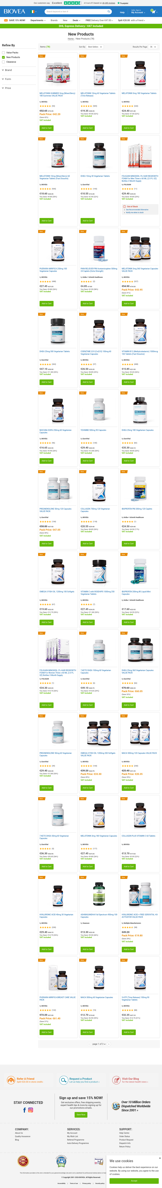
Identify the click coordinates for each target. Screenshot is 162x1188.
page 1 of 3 (99, 1044)
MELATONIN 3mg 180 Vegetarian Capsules (99, 836)
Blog (17, 1140)
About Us (19, 1133)
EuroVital (86, 185)
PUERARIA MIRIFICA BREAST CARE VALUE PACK (58, 998)
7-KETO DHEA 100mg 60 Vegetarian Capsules (96, 671)
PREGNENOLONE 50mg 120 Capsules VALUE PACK (55, 510)
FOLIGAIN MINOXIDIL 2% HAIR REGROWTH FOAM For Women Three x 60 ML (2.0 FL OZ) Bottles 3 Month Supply (58, 672)
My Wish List (72, 1136)
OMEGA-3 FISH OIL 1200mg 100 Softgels (57, 592)
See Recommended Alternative (137, 210)
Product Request (126, 1140)
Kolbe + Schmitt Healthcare (93, 277)
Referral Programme (75, 1140)
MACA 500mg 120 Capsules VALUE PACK (139, 753)
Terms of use (74, 1183)
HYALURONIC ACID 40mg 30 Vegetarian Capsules (56, 916)
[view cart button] (155, 12)
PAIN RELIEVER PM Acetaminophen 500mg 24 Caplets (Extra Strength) (99, 270)
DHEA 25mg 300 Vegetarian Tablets (55, 351)
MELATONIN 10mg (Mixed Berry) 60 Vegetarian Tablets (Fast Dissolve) (55, 177)
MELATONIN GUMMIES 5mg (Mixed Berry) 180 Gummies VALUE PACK (57, 94)
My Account (72, 1133)
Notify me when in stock (135, 212)
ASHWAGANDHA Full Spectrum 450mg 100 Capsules (99, 916)
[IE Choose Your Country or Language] (33, 11)
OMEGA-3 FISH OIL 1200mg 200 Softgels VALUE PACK (98, 754)
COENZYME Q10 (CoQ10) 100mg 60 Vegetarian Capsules (96, 352)
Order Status (124, 1136)
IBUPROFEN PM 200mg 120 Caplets (137, 509)
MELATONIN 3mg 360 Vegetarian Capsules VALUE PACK (140, 270)
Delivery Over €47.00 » (99, 20)
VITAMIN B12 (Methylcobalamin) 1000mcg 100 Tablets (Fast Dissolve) (140, 352)
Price (6, 88)
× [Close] (160, 1158)
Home (71, 38)
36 (153, 47)
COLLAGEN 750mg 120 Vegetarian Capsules (95, 510)
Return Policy (124, 1147)
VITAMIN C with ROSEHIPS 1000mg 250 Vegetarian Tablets (97, 593)
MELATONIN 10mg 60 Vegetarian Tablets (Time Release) (98, 94)
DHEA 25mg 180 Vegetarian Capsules (138, 430)
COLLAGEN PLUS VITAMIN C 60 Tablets (138, 836)
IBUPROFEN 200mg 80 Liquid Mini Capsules (136, 593)
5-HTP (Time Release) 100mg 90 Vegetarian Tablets (135, 998)
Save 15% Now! (14, 20)
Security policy (99, 1183)
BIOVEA (44, 102)
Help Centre (124, 1133)
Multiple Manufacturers (132, 923)
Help (122, 12)
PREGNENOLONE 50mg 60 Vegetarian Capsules (56, 754)
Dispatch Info (125, 1143)
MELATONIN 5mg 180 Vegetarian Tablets (139, 93)
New (65, 20)
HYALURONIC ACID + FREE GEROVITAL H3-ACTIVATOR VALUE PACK (140, 916)
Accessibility (61, 1183)
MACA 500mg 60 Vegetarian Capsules (97, 997)
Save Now (81, 1115)
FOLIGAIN (127, 185)
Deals (76, 20)
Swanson (86, 923)
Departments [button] (38, 20)
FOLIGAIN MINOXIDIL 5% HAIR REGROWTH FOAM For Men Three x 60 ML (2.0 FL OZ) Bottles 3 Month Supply (140, 178)
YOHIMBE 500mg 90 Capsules (93, 430)
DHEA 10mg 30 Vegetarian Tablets (95, 176)
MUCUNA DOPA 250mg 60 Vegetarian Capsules (55, 431)
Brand (7, 70)
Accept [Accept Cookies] (134, 1181)
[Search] (108, 11)
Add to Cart (47, 128)
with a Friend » (131, 20)
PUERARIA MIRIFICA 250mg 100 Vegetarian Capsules (53, 270)
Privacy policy (86, 1183)
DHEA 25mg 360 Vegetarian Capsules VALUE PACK (138, 671)
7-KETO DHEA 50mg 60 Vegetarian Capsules (54, 837)
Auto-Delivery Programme (78, 1143)
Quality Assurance (22, 1136)
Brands (54, 20)
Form (6, 79)
